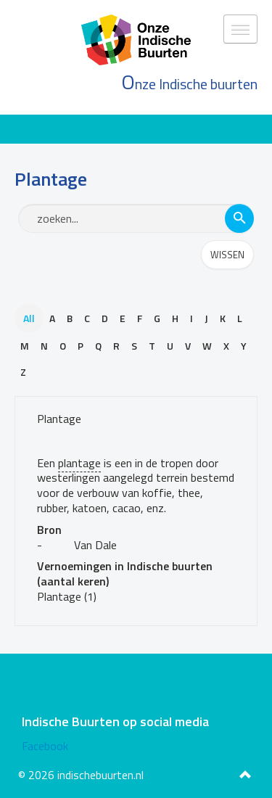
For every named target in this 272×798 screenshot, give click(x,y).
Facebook (45, 745)
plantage (79, 463)
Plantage (59, 418)
